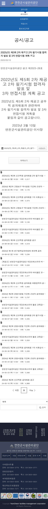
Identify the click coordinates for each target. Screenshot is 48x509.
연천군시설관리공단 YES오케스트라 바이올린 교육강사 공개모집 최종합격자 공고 (25, 220)
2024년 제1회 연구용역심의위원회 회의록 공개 (24, 252)
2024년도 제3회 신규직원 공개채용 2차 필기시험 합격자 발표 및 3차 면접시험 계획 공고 (25, 177)
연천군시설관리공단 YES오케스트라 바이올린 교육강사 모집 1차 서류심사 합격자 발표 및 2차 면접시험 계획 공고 (25, 231)
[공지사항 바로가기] (24, 9)
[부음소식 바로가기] (24, 23)
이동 (14, 455)
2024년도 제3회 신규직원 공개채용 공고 (24, 242)
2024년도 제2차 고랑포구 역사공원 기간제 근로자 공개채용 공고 (25, 210)
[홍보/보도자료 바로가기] (24, 28)
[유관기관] (6, 455)
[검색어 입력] (18, 407)
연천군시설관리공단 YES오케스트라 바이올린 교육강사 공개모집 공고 (25, 274)
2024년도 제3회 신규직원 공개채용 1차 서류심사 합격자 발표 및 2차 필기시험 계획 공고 (25, 199)
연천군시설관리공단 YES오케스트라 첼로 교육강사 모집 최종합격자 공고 (25, 306)
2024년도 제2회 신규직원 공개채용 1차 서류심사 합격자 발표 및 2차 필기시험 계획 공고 (25, 349)
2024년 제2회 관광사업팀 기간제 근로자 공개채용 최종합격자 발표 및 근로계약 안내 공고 (25, 296)
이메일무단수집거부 (29, 432)
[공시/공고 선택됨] (24, 14)
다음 (32, 390)
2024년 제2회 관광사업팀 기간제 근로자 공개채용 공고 (25, 360)
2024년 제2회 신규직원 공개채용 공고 (24, 381)
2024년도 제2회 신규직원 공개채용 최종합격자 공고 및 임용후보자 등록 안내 (25, 285)
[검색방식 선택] (24, 401)
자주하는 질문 (36, 432)
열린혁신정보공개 (43, 432)
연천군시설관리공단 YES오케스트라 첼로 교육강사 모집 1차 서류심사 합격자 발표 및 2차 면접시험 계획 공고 (25, 338)
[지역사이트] (21, 455)
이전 (15, 390)
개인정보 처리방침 (21, 432)
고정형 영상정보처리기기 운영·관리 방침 (9, 432)
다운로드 (42, 148)
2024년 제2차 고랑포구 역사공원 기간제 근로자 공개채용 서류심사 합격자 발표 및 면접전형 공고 (25, 188)
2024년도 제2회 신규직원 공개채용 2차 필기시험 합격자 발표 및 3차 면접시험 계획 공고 (25, 317)
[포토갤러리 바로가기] (24, 19)
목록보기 (24, 160)
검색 (42, 407)
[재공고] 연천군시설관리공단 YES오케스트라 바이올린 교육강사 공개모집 (25, 263)
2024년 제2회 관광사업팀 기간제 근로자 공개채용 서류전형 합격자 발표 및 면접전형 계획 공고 (25, 328)
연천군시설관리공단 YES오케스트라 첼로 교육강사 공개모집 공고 (25, 371)
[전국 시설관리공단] (36, 455)
